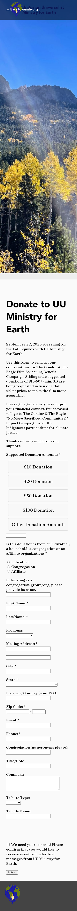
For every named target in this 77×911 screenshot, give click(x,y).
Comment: (15, 774)
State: (11, 679)
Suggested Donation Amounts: (32, 454)
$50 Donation (38, 495)
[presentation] (37, 833)
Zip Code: (15, 706)
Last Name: (16, 616)
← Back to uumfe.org (22, 9)
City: (10, 666)
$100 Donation (38, 510)
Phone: (12, 733)
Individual (20, 562)
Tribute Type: (18, 800)
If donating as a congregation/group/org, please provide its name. (34, 585)
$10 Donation (38, 467)
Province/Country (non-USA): (31, 693)
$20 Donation (38, 481)
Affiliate (18, 571)
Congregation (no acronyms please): (37, 747)
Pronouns (14, 630)
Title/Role (15, 760)
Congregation (23, 566)
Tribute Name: (18, 813)
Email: (12, 720)
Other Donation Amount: (38, 524)
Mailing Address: (21, 643)
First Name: (16, 603)
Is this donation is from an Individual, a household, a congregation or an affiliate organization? (38, 548)
